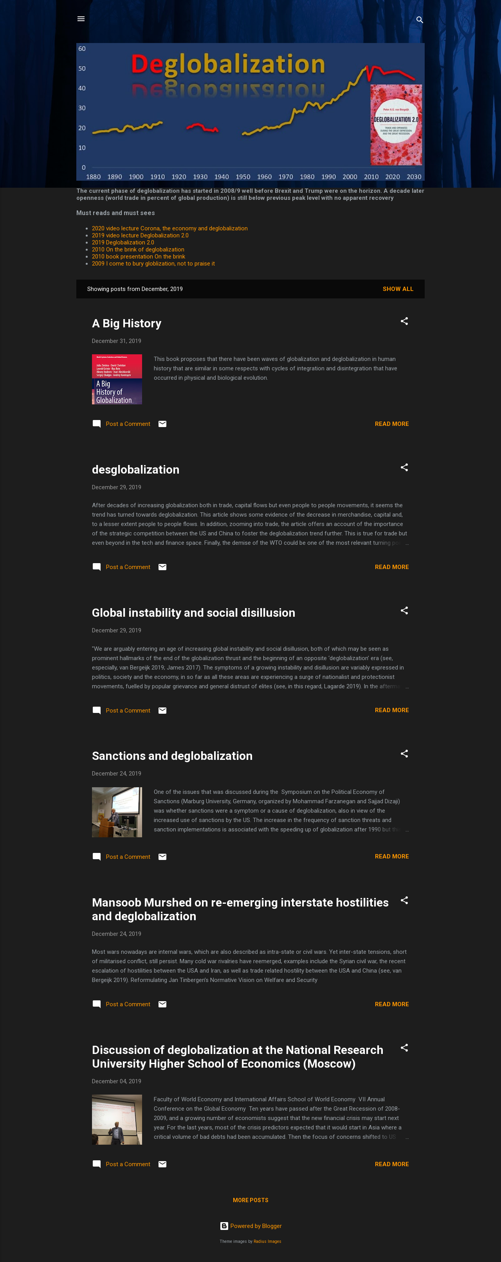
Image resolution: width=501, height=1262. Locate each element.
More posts (251, 1200)
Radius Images (267, 1241)
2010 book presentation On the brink (138, 256)
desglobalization (136, 469)
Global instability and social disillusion (194, 612)
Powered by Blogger (251, 1226)
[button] (404, 322)
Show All (398, 289)
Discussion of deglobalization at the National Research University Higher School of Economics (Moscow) (238, 1056)
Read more (392, 423)
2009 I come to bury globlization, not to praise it (153, 263)
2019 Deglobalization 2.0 (123, 242)
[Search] (420, 21)
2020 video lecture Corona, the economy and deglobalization (170, 228)
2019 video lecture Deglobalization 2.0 (140, 235)
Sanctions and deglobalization (172, 756)
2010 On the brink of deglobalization (138, 249)
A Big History (126, 323)
